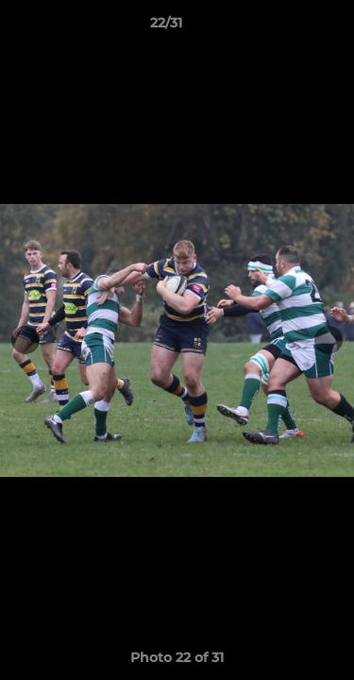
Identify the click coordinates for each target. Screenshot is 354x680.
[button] (286, 27)
